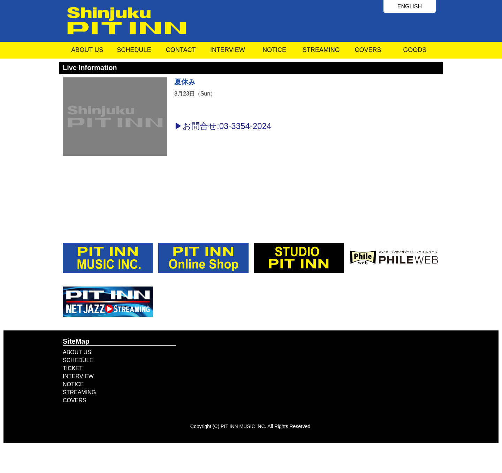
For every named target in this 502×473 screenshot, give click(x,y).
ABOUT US (87, 49)
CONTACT (181, 49)
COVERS (368, 49)
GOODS (414, 49)
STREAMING (321, 49)
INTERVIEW (227, 49)
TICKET (73, 368)
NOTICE (274, 49)
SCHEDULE (134, 49)
